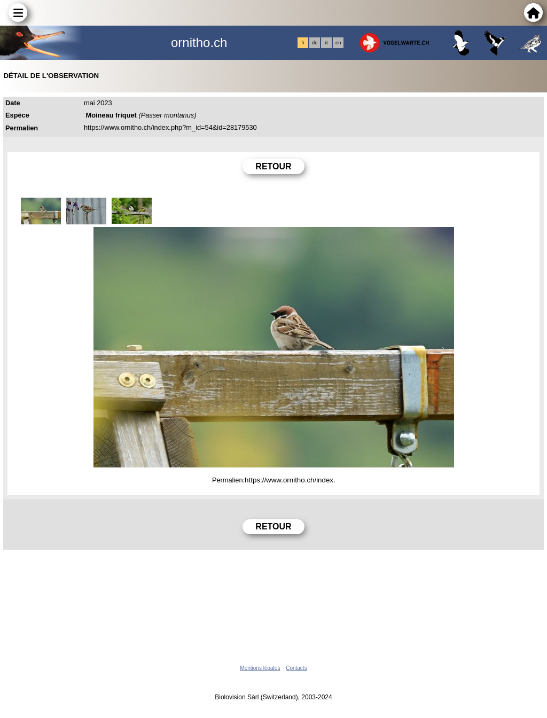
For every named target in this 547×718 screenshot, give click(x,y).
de (314, 42)
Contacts (296, 668)
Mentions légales (260, 668)
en (338, 42)
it (326, 42)
